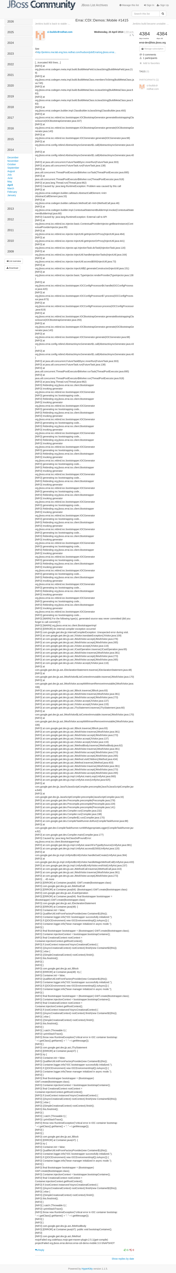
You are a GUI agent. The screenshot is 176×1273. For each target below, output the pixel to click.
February (12, 191)
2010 (10, 240)
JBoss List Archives (57, 5)
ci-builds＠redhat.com (60, 32)
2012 (10, 219)
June (10, 178)
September (13, 167)
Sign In (149, 5)
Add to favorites (149, 63)
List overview (14, 261)
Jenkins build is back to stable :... (52, 23)
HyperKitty (87, 1268)
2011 (10, 230)
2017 (10, 117)
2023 (10, 53)
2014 (10, 149)
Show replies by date (123, 1258)
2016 (10, 128)
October (11, 164)
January (11, 195)
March (10, 188)
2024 (10, 42)
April (10, 185)
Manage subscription (152, 49)
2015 (10, 139)
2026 (10, 21)
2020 (10, 85)
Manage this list (129, 5)
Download (12, 268)
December (13, 157)
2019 (10, 96)
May (9, 181)
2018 (10, 107)
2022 (10, 64)
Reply (39, 1250)
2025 (10, 32)
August (11, 171)
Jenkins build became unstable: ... (151, 23)
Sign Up (163, 5)
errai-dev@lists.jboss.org (152, 42)
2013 (10, 208)
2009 (10, 251)
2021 (10, 75)
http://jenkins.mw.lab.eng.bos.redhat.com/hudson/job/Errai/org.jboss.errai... (76, 52)
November (13, 161)
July (9, 174)
